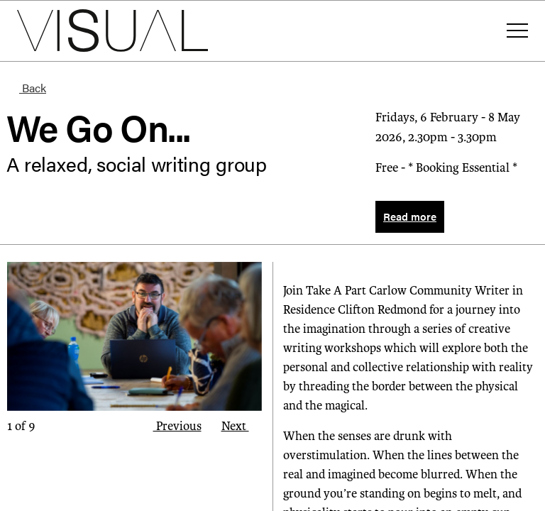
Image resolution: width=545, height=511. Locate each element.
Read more (409, 216)
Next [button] (242, 426)
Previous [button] (171, 426)
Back (26, 87)
